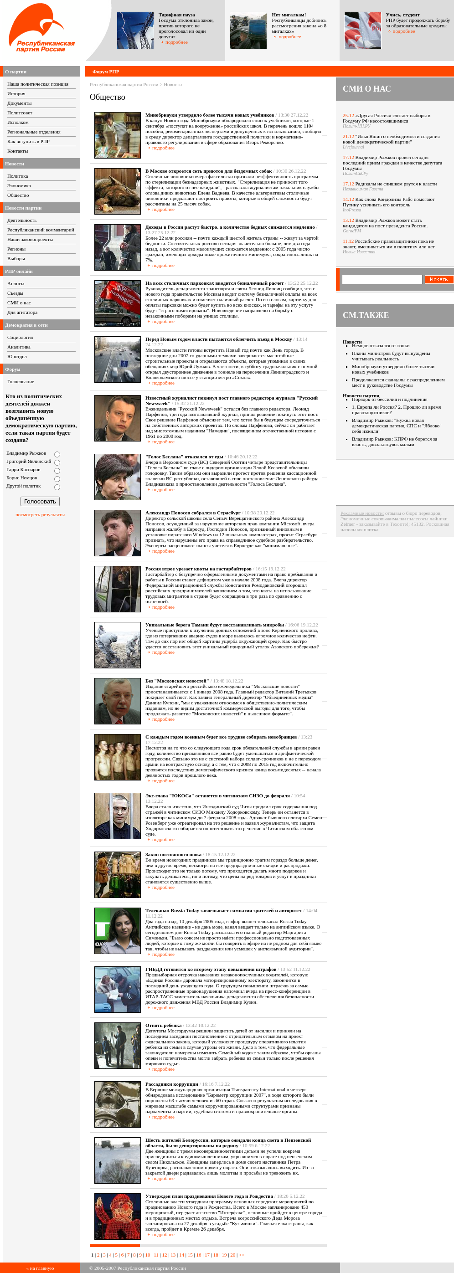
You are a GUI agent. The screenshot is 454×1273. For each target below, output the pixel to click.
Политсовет (19, 112)
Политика (17, 176)
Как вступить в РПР (28, 141)
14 (181, 1255)
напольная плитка (359, 529)
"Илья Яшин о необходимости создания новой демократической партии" (391, 138)
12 (164, 1255)
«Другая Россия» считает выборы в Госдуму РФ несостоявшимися (386, 118)
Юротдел (17, 356)
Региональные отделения (34, 131)
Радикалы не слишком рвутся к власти (396, 183)
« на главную (40, 1268)
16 (198, 1255)
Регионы (16, 249)
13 (172, 1255)
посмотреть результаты (40, 514)
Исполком (18, 122)
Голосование (20, 381)
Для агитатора (22, 312)
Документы (19, 103)
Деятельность (21, 220)
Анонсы (16, 283)
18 (215, 1255)
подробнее (174, 42)
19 (224, 1255)
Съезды (15, 293)
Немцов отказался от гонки (381, 345)
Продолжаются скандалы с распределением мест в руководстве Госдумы (398, 382)
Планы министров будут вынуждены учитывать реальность (391, 355)
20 (232, 1255)
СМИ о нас (19, 302)
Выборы (16, 258)
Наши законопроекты (30, 239)
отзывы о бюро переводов (412, 513)
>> (240, 1255)
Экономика (19, 185)
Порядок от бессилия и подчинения (390, 399)
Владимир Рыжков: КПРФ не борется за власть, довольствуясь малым (394, 441)
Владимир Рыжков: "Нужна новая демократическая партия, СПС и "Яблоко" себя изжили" (397, 425)
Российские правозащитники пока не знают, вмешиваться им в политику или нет (389, 243)
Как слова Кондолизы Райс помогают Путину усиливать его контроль (389, 201)
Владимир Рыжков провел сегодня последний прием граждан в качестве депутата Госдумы (392, 162)
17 (207, 1255)
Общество (18, 195)
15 (190, 1255)
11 (156, 1255)
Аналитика (19, 346)
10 (147, 1255)
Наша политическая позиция (37, 84)
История (16, 93)
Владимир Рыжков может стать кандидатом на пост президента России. (385, 222)
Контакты (17, 151)
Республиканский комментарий (40, 229)
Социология (20, 337)
